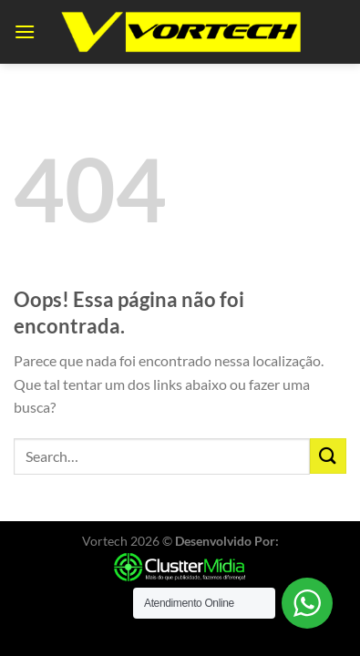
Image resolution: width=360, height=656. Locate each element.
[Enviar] (328, 456)
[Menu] (25, 31)
